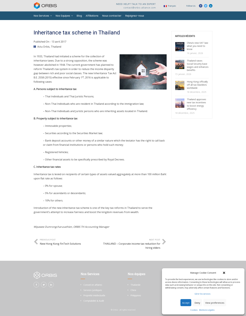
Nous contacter (111, 16)
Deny (197, 302)
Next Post (130, 244)
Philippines (136, 295)
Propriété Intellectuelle (94, 295)
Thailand (56, 46)
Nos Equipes (63, 16)
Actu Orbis (43, 46)
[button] (224, 272)
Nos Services (41, 16)
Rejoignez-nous (134, 16)
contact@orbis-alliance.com (139, 7)
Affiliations (92, 16)
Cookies (194, 310)
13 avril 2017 (58, 41)
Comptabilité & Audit (93, 300)
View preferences (214, 302)
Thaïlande (135, 284)
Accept (186, 302)
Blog (79, 16)
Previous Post (70, 242)
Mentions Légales (206, 310)
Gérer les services (202, 294)
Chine (133, 290)
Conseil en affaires (92, 284)
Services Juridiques (92, 290)
